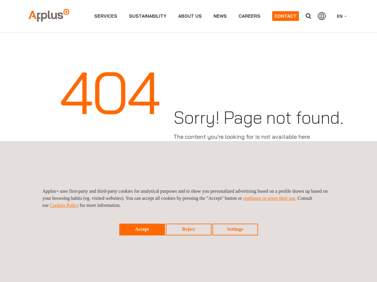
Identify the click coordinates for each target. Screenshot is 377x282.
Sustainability (147, 16)
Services (105, 16)
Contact (286, 16)
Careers (249, 16)
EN (342, 16)
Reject (188, 229)
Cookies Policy (64, 205)
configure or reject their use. (269, 198)
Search (308, 16)
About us (190, 16)
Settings (235, 229)
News (220, 16)
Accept (142, 229)
